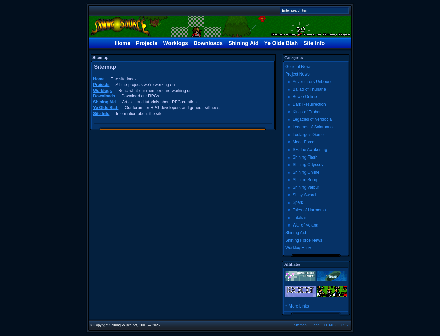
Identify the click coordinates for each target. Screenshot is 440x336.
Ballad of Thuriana (309, 89)
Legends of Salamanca (314, 127)
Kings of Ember (307, 111)
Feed (315, 325)
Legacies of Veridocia (312, 119)
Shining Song (305, 179)
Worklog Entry (298, 247)
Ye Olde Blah (281, 43)
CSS (344, 325)
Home (122, 43)
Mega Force (304, 142)
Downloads (208, 43)
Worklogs (175, 43)
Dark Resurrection (309, 104)
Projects (146, 43)
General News (298, 66)
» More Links (297, 306)
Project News (297, 74)
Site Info (314, 43)
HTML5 (330, 325)
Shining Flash (305, 157)
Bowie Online (305, 96)
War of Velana (305, 225)
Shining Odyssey (308, 164)
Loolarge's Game (308, 134)
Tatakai (299, 217)
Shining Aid (243, 43)
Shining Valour (306, 187)
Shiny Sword (304, 195)
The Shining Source (220, 26)
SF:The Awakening (310, 149)
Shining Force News (303, 240)
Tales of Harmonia (309, 210)
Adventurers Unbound (313, 81)
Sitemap (300, 325)
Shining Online (306, 172)
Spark (298, 202)
